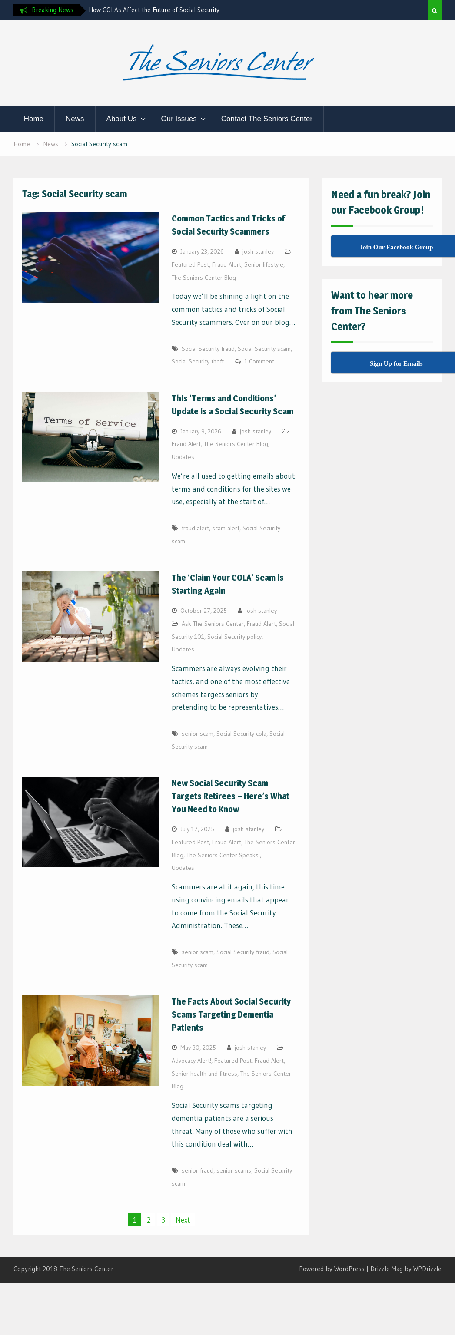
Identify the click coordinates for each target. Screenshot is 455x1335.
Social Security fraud (208, 349)
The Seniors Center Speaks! (223, 855)
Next (183, 1219)
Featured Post (190, 264)
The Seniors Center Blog (204, 277)
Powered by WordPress (332, 1269)
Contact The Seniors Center (266, 119)
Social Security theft (198, 361)
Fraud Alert (226, 264)
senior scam (197, 733)
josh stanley (258, 251)
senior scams (233, 1170)
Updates (183, 457)
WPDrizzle (427, 1269)
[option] (166, 10)
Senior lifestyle (263, 264)
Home (33, 119)
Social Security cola (241, 733)
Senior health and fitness (204, 1073)
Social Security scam (264, 349)
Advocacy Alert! (191, 1060)
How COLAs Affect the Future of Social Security (154, 10)
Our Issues (179, 119)
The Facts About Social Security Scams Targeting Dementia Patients (231, 1014)
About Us (121, 119)
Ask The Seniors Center (213, 624)
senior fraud (197, 1170)
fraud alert (195, 528)
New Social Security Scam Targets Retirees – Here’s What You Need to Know (230, 796)
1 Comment (259, 361)
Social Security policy (234, 637)
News (75, 119)
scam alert (225, 528)
